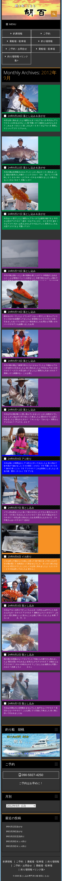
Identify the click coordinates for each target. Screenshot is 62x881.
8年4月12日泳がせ (14, 827)
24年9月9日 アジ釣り (20, 458)
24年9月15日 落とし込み (21, 262)
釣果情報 (17, 33)
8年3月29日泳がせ (14, 831)
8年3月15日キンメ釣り (16, 846)
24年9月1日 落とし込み (21, 703)
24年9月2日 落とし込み (21, 654)
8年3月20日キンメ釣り (16, 841)
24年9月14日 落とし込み (21, 311)
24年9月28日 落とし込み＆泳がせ (26, 115)
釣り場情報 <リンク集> (33, 869)
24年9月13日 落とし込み (21, 360)
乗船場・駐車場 (18, 41)
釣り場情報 (47, 41)
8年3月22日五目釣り (15, 836)
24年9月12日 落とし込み (21, 409)
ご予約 (46, 33)
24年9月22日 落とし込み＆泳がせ (26, 164)
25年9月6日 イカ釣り (26, 556)
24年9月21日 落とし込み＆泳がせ (26, 214)
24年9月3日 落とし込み (21, 605)
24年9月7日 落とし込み (21, 507)
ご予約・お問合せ (17, 49)
